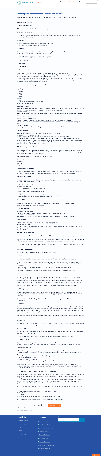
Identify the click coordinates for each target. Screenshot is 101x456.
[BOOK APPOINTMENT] (91, 2)
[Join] (82, 420)
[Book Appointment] (54, 405)
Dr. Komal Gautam (27, 2)
